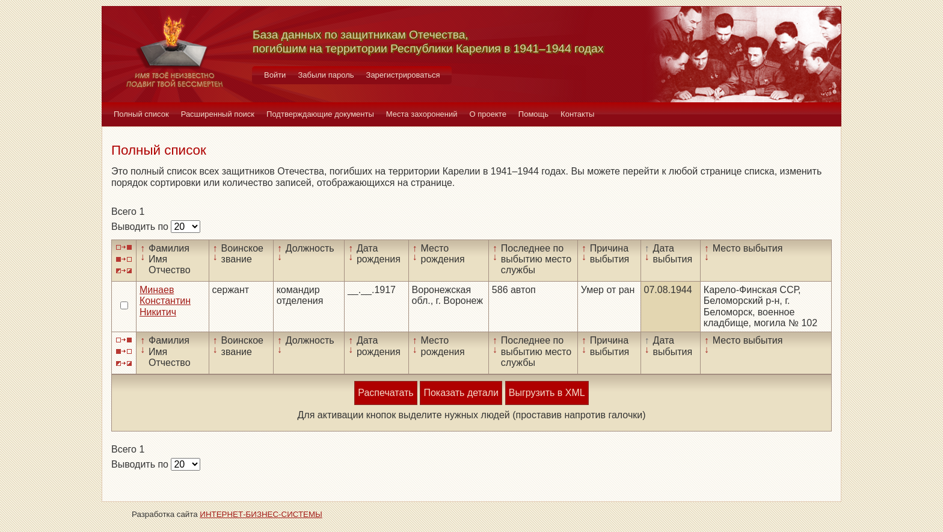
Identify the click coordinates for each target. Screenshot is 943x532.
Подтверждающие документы (320, 114)
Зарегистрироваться (403, 74)
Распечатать (385, 393)
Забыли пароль (326, 74)
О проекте (488, 114)
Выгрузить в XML (547, 393)
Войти (275, 74)
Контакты (577, 114)
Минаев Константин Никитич (165, 301)
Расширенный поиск (217, 114)
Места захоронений (422, 114)
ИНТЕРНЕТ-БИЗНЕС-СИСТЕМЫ (261, 514)
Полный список (141, 114)
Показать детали (460, 393)
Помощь (533, 114)
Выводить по (141, 226)
